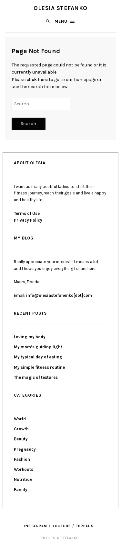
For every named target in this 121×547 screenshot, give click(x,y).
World (20, 418)
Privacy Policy (28, 220)
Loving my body (29, 336)
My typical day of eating (38, 357)
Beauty (21, 438)
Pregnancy (25, 449)
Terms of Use (27, 213)
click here (37, 79)
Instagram (35, 526)
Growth (21, 428)
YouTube (61, 526)
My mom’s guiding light (38, 346)
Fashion (22, 459)
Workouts (23, 469)
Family (20, 489)
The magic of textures (36, 377)
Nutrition (23, 479)
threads (85, 526)
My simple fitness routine (39, 367)
